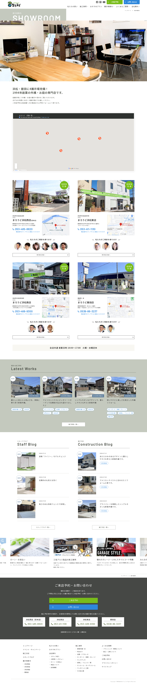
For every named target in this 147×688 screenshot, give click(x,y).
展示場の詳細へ (41, 255)
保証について (55, 664)
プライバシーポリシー (110, 663)
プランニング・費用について (112, 648)
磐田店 (26, 672)
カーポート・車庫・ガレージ (117, 409)
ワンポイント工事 (82, 668)
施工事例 (83, 6)
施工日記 (26, 653)
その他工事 (112, 413)
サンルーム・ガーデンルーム (86, 665)
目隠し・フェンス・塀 (126, 413)
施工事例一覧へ (73, 424)
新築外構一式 (17, 409)
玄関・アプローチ (62, 409)
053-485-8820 (24, 229)
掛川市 (111, 416)
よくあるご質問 (122, 6)
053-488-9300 (24, 311)
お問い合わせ (132, 2)
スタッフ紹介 (55, 656)
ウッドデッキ (49, 409)
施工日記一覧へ (104, 527)
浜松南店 (27, 669)
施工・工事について (109, 651)
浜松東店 (27, 666)
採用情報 (54, 667)
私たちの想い (72, 6)
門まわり (47, 413)
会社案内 (135, 6)
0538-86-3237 (88, 311)
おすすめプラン (96, 6)
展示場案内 (108, 6)
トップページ (28, 646)
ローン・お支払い (56, 662)
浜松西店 (27, 664)
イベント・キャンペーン (31, 649)
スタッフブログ (28, 657)
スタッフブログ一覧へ (43, 527)
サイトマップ (106, 666)
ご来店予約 (114, 2)
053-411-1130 (88, 229)
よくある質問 (106, 646)
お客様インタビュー (57, 659)
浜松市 (27, 409)
